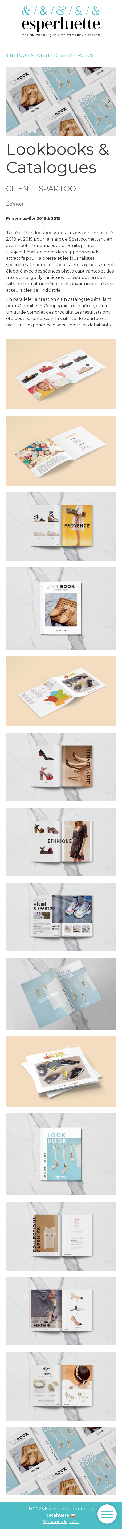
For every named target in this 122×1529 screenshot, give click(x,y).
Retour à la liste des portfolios (50, 55)
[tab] (34, 131)
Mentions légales (61, 1521)
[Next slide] (108, 101)
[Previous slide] (13, 101)
